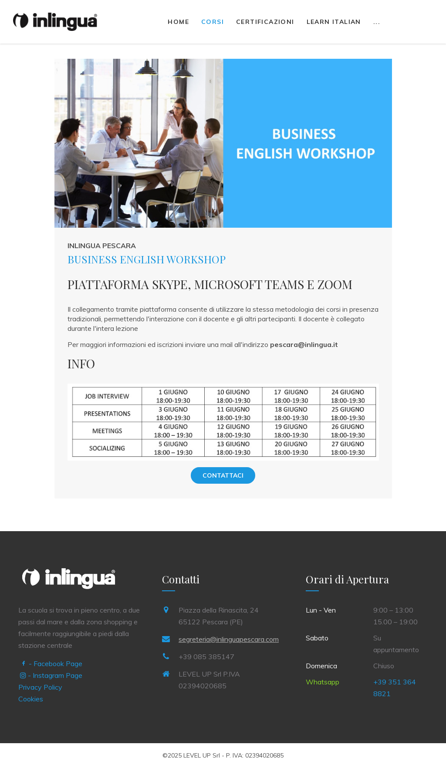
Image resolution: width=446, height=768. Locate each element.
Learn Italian (334, 22)
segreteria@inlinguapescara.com (229, 639)
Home (178, 22)
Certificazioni (265, 22)
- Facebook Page (51, 663)
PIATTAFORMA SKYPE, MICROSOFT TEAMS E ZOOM (210, 284)
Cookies (30, 698)
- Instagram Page (51, 675)
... (376, 22)
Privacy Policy (40, 687)
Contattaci (223, 475)
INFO (81, 363)
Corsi (212, 22)
